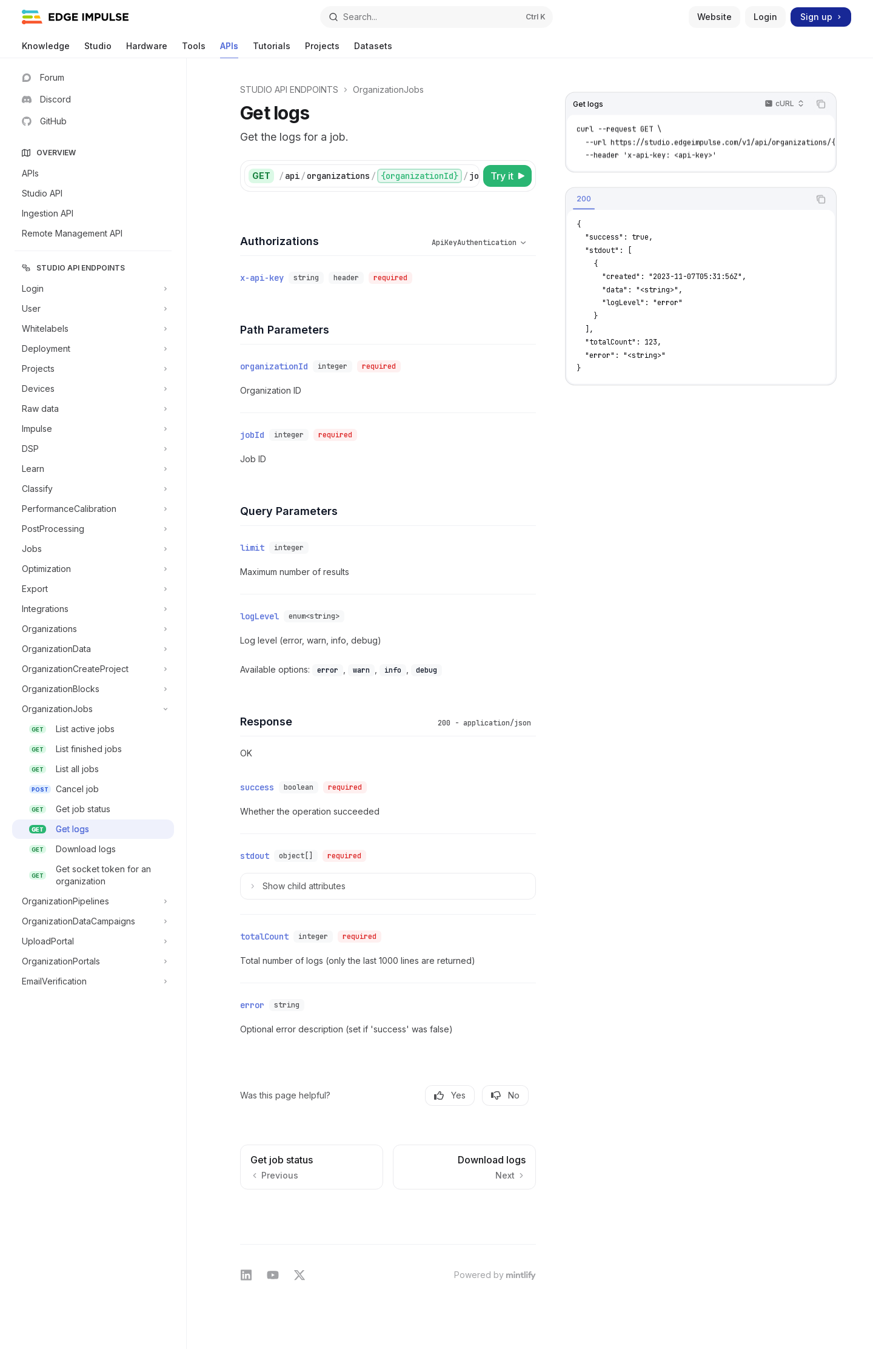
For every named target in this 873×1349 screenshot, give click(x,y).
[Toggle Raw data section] (93, 409)
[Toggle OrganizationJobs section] (93, 709)
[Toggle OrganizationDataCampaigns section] (93, 921)
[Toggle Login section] (93, 288)
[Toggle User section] (93, 308)
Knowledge (46, 49)
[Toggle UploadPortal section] (93, 941)
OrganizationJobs (388, 89)
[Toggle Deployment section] (93, 348)
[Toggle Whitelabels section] (93, 328)
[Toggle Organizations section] (93, 629)
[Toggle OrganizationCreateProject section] (93, 669)
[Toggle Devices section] (93, 389)
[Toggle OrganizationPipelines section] (93, 901)
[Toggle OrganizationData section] (93, 649)
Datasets (373, 49)
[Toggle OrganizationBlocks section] (93, 689)
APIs (229, 49)
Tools (194, 49)
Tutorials (271, 49)
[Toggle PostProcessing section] (93, 529)
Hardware (146, 49)
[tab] (584, 198)
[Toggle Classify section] (93, 489)
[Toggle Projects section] (93, 368)
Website (714, 17)
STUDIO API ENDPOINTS (289, 89)
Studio (98, 49)
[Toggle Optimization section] (93, 569)
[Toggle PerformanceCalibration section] (93, 509)
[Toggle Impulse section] (93, 429)
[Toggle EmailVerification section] (93, 981)
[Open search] (436, 17)
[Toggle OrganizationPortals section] (93, 961)
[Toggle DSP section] (93, 449)
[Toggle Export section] (93, 589)
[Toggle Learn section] (93, 469)
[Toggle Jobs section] (93, 549)
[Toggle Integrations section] (93, 609)
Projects (322, 49)
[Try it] (507, 176)
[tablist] (687, 199)
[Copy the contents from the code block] (821, 104)
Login (765, 17)
